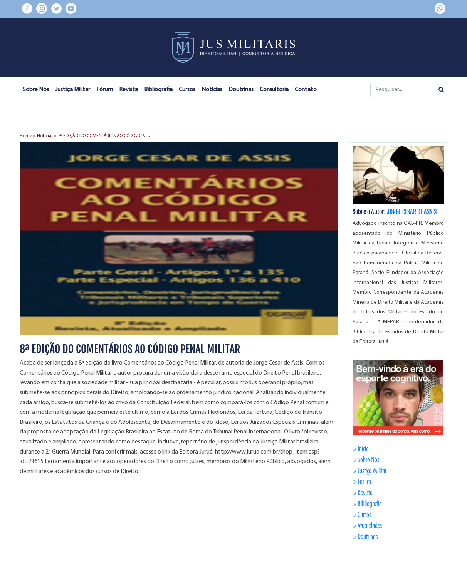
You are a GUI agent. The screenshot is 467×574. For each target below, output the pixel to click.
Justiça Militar (72, 90)
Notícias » (46, 136)
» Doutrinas (365, 536)
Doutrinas (241, 90)
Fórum (104, 90)
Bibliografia (158, 90)
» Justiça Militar (369, 470)
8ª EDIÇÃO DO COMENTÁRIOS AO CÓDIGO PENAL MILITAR (114, 136)
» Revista (363, 492)
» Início (361, 448)
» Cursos (362, 514)
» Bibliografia (367, 503)
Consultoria (274, 90)
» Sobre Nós (366, 459)
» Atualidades (367, 525)
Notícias (212, 90)
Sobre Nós (36, 90)
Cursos (187, 90)
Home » (27, 136)
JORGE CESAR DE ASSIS (412, 212)
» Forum (362, 481)
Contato (306, 90)
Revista (128, 90)
